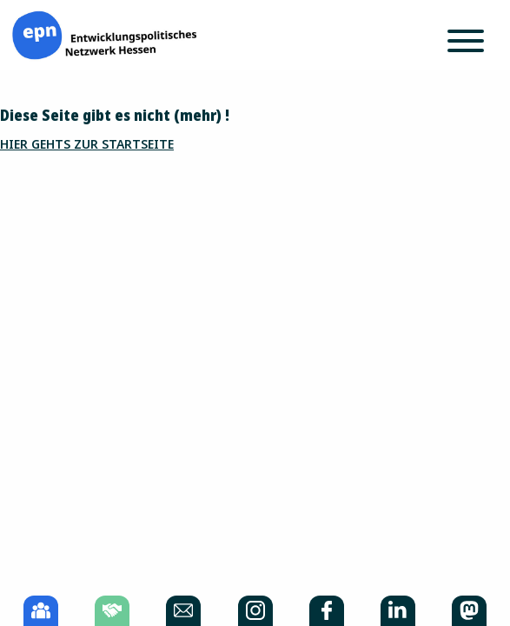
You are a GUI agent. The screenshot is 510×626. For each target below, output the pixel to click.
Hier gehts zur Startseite (87, 144)
